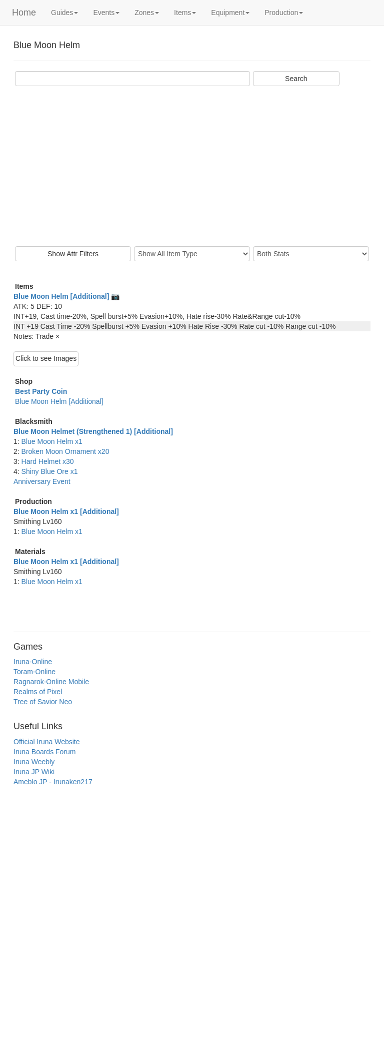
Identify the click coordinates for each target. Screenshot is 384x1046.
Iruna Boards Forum (45, 752)
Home (24, 13)
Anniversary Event (42, 481)
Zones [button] (146, 13)
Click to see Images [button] (46, 358)
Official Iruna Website (47, 742)
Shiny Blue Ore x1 (50, 471)
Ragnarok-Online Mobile (51, 682)
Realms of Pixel (38, 692)
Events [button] (106, 13)
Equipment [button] (230, 13)
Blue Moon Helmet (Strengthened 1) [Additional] (93, 431)
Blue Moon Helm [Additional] (59, 401)
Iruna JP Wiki (34, 772)
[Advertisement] (192, 166)
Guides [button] (64, 13)
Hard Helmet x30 (48, 461)
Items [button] (185, 13)
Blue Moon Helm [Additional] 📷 (67, 296)
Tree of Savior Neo (43, 702)
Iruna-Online (33, 662)
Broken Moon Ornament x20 (66, 451)
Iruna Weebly (34, 762)
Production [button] (283, 13)
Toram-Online (35, 672)
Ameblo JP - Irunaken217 (53, 782)
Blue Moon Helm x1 (52, 441)
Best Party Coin (41, 391)
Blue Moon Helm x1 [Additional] (66, 511)
